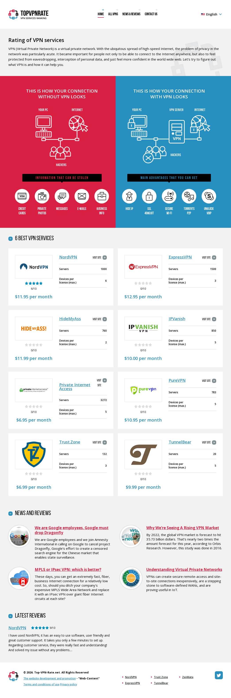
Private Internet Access (74, 386)
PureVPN (177, 380)
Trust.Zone (69, 442)
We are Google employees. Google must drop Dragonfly (72, 530)
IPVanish (177, 318)
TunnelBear (180, 442)
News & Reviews (131, 14)
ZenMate (187, 677)
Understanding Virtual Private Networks (184, 569)
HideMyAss (70, 318)
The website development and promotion (49, 678)
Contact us (151, 14)
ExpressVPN (180, 257)
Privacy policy (68, 684)
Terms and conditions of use (41, 684)
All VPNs (113, 14)
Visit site (97, 257)
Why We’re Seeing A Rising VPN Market (182, 527)
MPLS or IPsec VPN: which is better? (68, 569)
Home (101, 14)
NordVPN (68, 257)
